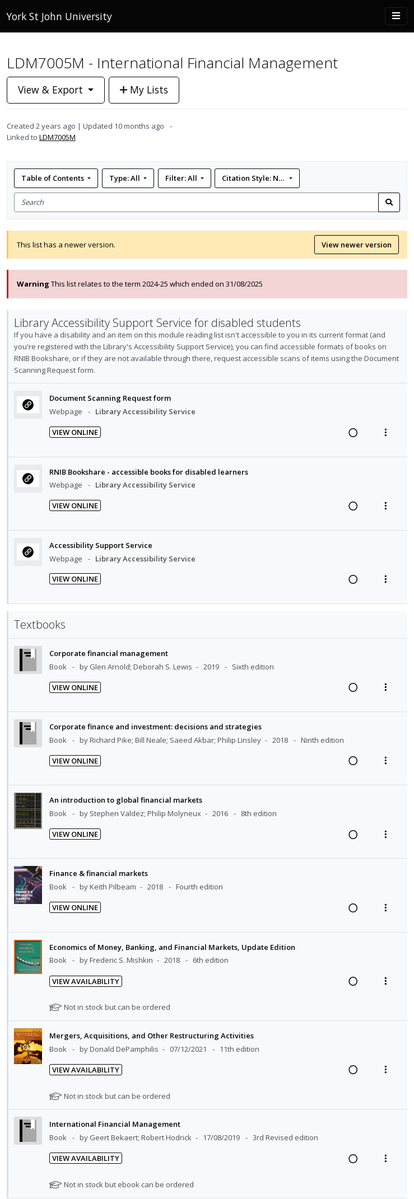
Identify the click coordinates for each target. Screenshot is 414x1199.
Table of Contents (53, 178)
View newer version (357, 245)
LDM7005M (57, 137)
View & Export (52, 89)
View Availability (85, 981)
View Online (75, 432)
